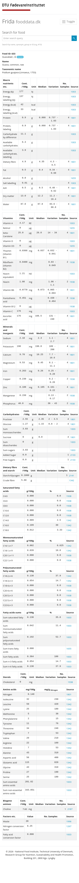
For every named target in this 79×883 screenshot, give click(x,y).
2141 (71, 475)
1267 (68, 826)
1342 (71, 480)
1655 (73, 178)
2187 (69, 809)
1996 (68, 821)
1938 (72, 262)
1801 (73, 117)
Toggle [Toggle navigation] (68, 22)
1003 (73, 91)
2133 (72, 454)
